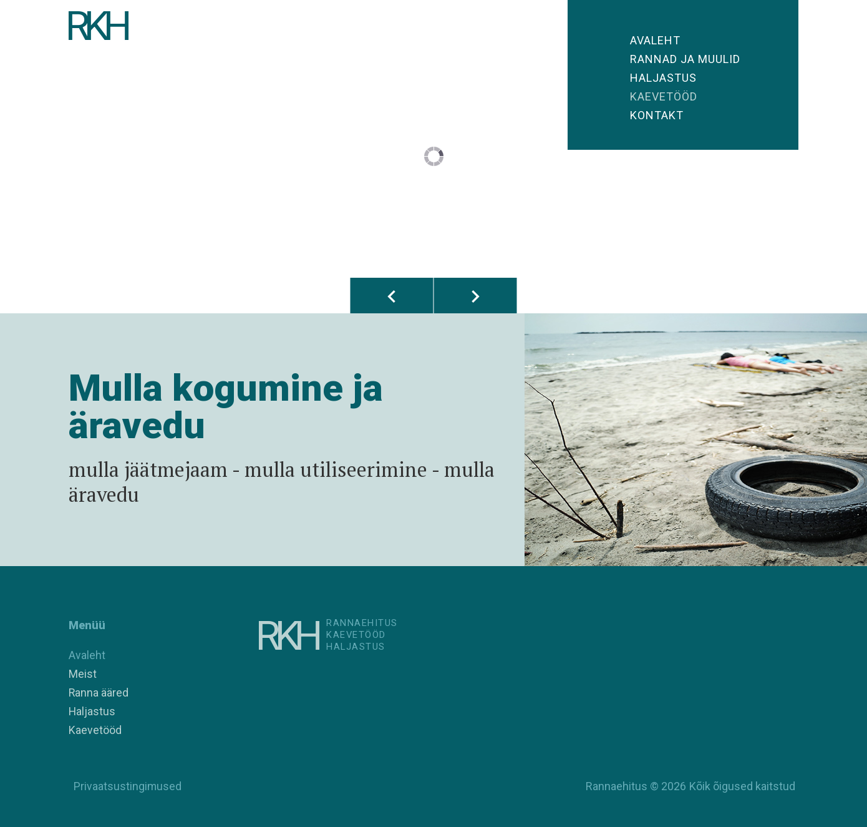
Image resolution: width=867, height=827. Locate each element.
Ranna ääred (99, 692)
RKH (99, 28)
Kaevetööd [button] (663, 96)
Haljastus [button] (663, 77)
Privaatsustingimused (125, 786)
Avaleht (655, 40)
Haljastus (92, 711)
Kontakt (657, 115)
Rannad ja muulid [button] (685, 59)
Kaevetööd (95, 729)
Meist (83, 673)
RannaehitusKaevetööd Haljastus (369, 636)
